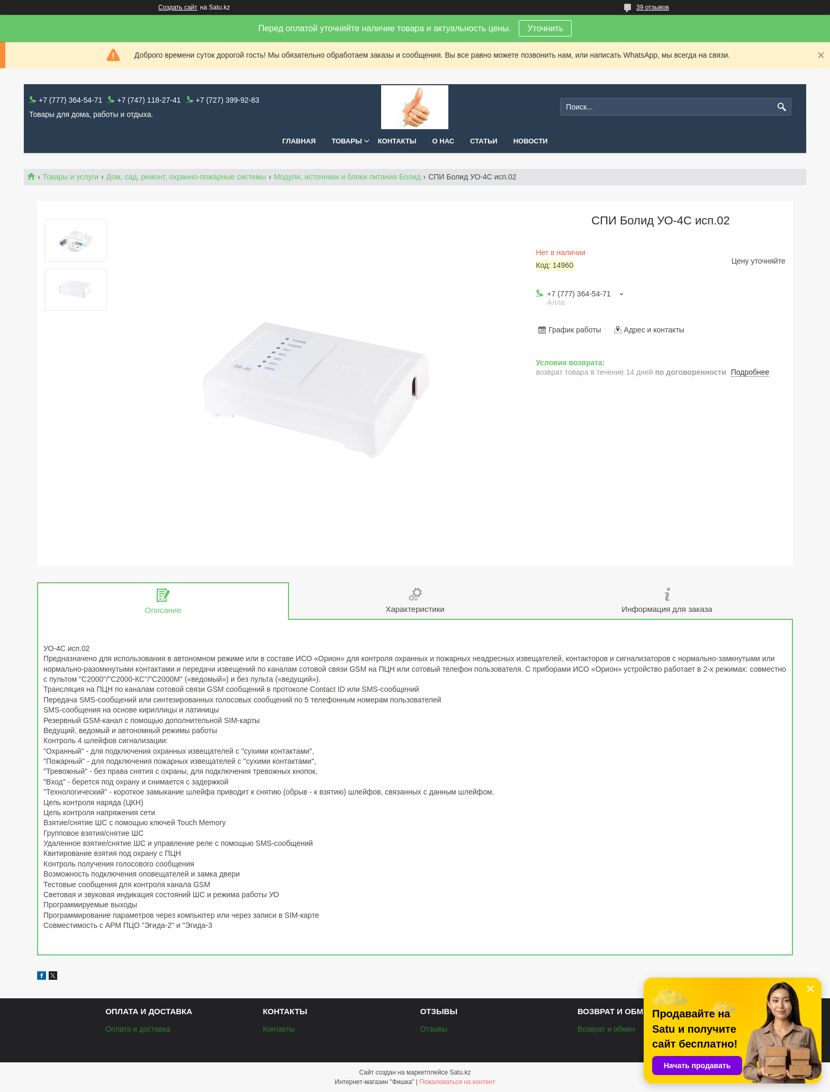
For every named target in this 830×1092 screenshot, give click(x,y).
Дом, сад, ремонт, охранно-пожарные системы (186, 177)
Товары (346, 141)
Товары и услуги (70, 177)
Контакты (397, 141)
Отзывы (433, 1029)
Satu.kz (460, 1072)
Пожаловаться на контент (457, 1082)
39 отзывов (652, 7)
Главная (298, 141)
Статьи (484, 141)
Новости (530, 141)
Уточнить (545, 28)
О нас (443, 141)
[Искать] (782, 107)
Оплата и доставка (137, 1029)
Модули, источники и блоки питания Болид (347, 177)
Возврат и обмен (606, 1029)
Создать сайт (177, 7)
